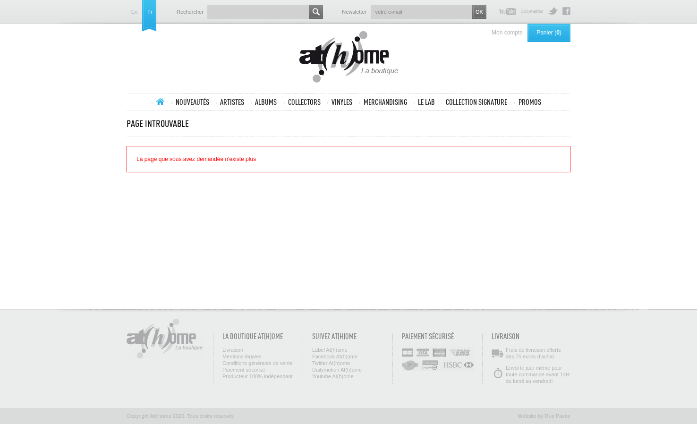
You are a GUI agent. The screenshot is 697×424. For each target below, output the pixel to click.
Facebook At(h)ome (566, 11)
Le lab (426, 102)
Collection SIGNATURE (476, 102)
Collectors (304, 102)
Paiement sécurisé (243, 370)
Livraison (232, 350)
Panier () (548, 32)
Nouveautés (192, 102)
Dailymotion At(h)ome (532, 11)
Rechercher (190, 12)
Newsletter (354, 12)
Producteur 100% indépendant (257, 376)
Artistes (232, 102)
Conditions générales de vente (257, 363)
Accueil (160, 101)
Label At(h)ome (330, 350)
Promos (529, 102)
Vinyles (342, 102)
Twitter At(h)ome (553, 11)
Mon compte (507, 32)
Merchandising (385, 102)
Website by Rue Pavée (544, 416)
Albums (266, 102)
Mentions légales (242, 356)
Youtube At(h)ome (507, 11)
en (134, 12)
